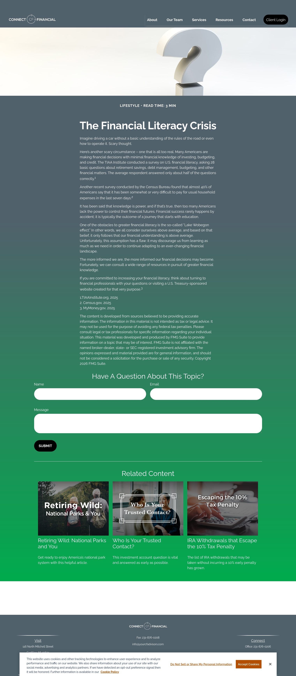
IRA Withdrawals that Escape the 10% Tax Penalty (222, 532)
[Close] (270, 666)
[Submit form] (45, 434)
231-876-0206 (262, 634)
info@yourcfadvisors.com (148, 632)
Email (154, 372)
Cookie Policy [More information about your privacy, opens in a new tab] (110, 674)
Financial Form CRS (151, 649)
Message (41, 398)
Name (39, 372)
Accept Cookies (248, 666)
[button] (152, 8)
